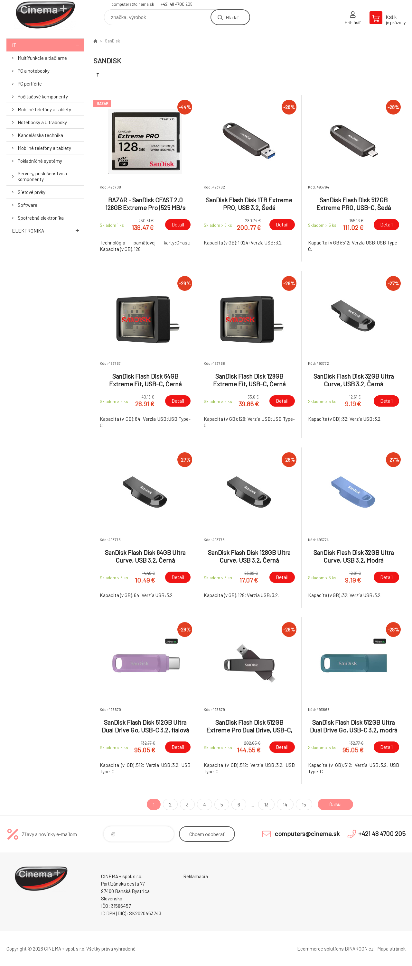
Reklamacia (195, 876)
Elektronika (48, 230)
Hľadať (232, 17)
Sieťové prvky (31, 192)
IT (48, 45)
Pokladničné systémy (40, 161)
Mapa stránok (391, 949)
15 (302, 804)
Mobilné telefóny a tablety (44, 109)
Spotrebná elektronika (41, 218)
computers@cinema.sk (132, 4)
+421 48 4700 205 (176, 4)
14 (283, 804)
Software (27, 205)
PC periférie (30, 84)
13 (264, 804)
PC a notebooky (34, 71)
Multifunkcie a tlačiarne (42, 58)
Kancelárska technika (40, 135)
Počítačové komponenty (43, 96)
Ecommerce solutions (320, 949)
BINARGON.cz (359, 949)
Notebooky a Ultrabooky (42, 122)
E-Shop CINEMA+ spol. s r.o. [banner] (45, 15)
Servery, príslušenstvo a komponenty (42, 176)
